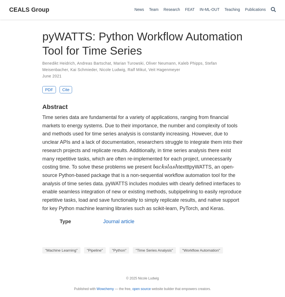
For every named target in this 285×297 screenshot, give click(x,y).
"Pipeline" (95, 250)
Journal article (118, 221)
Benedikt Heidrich (58, 63)
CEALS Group (29, 9)
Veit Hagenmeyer (164, 69)
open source (141, 289)
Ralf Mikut (136, 69)
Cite (66, 89)
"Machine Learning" (61, 250)
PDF (49, 89)
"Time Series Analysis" (154, 250)
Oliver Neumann (161, 63)
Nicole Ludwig (112, 69)
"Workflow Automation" (201, 250)
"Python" (119, 250)
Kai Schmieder (83, 69)
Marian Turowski (129, 63)
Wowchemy (105, 289)
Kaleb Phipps (190, 63)
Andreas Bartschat (94, 63)
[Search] (273, 10)
